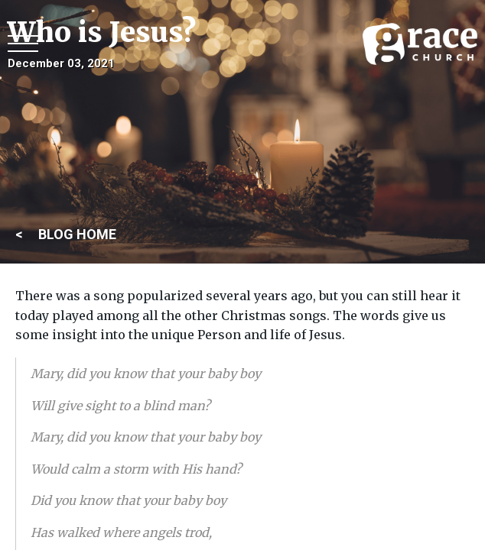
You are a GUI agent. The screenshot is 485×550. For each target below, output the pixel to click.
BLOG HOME (77, 234)
